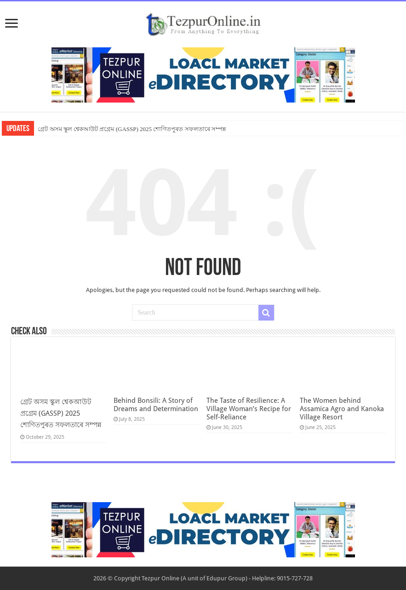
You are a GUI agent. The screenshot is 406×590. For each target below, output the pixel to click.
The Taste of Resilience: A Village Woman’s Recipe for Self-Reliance (248, 408)
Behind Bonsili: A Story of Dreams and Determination (156, 404)
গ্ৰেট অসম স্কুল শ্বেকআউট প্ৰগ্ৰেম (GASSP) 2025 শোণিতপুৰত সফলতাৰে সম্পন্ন (131, 129)
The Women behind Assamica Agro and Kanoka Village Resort (342, 408)
